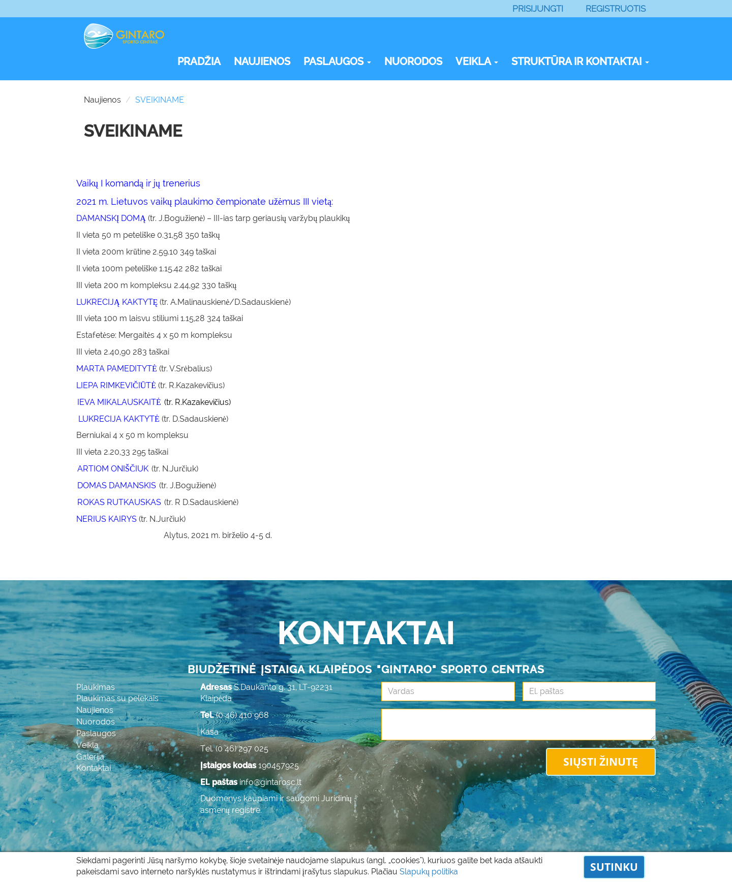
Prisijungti (537, 9)
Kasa (209, 732)
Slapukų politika (429, 871)
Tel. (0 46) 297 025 (234, 748)
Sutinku (614, 867)
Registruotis (616, 9)
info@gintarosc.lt (270, 782)
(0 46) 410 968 (242, 715)
